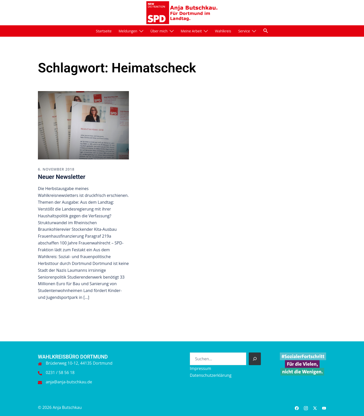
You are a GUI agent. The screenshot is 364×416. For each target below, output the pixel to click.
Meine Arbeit (191, 31)
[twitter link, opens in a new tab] (315, 407)
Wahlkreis (223, 31)
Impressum (200, 368)
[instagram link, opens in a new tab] (306, 407)
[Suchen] (255, 358)
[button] (265, 30)
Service (244, 31)
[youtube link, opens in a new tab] (324, 407)
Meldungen (128, 31)
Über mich (159, 31)
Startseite (103, 31)
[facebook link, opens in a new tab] (297, 407)
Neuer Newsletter (61, 176)
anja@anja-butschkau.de (69, 382)
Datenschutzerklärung (211, 375)
